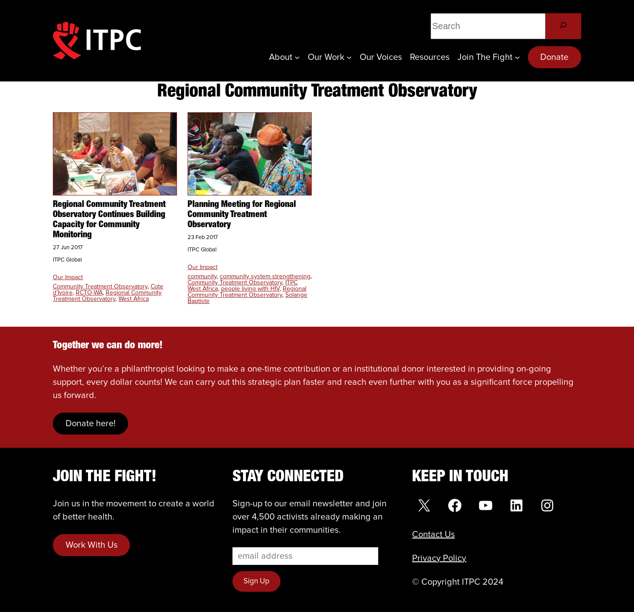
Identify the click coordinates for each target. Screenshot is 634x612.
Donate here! (91, 423)
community (202, 276)
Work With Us (92, 545)
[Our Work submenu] (349, 57)
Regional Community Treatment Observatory (107, 296)
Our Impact (68, 277)
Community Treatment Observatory (100, 287)
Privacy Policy (439, 558)
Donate (554, 57)
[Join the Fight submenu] (517, 57)
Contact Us (433, 534)
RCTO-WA (89, 293)
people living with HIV (250, 289)
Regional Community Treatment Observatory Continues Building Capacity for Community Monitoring (109, 220)
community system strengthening (265, 276)
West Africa (133, 299)
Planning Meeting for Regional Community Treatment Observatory (242, 215)
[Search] (563, 26)
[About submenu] (297, 57)
